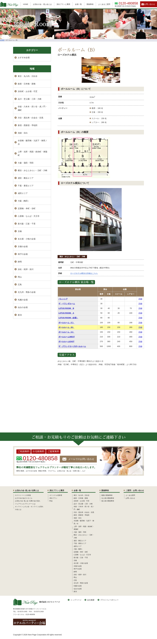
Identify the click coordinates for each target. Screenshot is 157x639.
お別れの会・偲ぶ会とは (42, 4)
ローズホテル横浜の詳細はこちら (84, 273)
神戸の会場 (23, 254)
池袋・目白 (23, 133)
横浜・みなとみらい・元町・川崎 (72, 257)
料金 (51, 501)
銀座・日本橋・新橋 (26, 84)
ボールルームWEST (66, 337)
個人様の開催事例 (107, 501)
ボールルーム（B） (66, 327)
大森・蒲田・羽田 (25, 163)
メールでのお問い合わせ (81, 459)
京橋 (20, 231)
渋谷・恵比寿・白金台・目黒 (30, 118)
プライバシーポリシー (109, 600)
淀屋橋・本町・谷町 (26, 208)
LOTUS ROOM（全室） (68, 318)
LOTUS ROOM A (66, 313)
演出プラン (53, 498)
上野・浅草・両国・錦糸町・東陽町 (32, 153)
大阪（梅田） (24, 201)
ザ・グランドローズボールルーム (72, 346)
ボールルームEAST (66, 341)
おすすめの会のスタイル (23, 498)
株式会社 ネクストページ (36, 602)
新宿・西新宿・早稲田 (27, 125)
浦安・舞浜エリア (25, 178)
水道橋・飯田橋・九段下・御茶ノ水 (32, 142)
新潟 (20, 315)
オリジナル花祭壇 (55, 495)
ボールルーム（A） (66, 332)
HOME (25, 4)
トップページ (75, 600)
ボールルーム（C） (66, 323)
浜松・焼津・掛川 (25, 269)
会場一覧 (78, 4)
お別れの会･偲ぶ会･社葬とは (27, 490)
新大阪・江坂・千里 (26, 224)
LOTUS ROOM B (66, 308)
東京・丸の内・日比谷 (27, 76)
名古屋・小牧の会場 (26, 239)
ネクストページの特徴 (23, 495)
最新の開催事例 (106, 495)
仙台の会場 (23, 307)
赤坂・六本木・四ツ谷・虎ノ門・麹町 (32, 108)
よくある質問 (130, 495)
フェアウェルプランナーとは (25, 504)
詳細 (140, 299)
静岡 (20, 262)
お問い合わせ (149, 4)
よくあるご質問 (104, 4)
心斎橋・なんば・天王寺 (28, 216)
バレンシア (63, 299)
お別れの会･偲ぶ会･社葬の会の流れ (27, 501)
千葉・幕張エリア (25, 186)
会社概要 (90, 600)
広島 (20, 284)
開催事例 (90, 4)
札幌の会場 (23, 300)
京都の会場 (23, 246)
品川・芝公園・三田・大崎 (29, 99)
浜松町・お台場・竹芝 (27, 91)
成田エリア (23, 193)
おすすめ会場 (24, 57)
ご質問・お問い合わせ (135, 490)
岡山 (20, 277)
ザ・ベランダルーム (66, 304)
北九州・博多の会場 (26, 292)
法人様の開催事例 (107, 498)
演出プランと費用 (63, 4)
